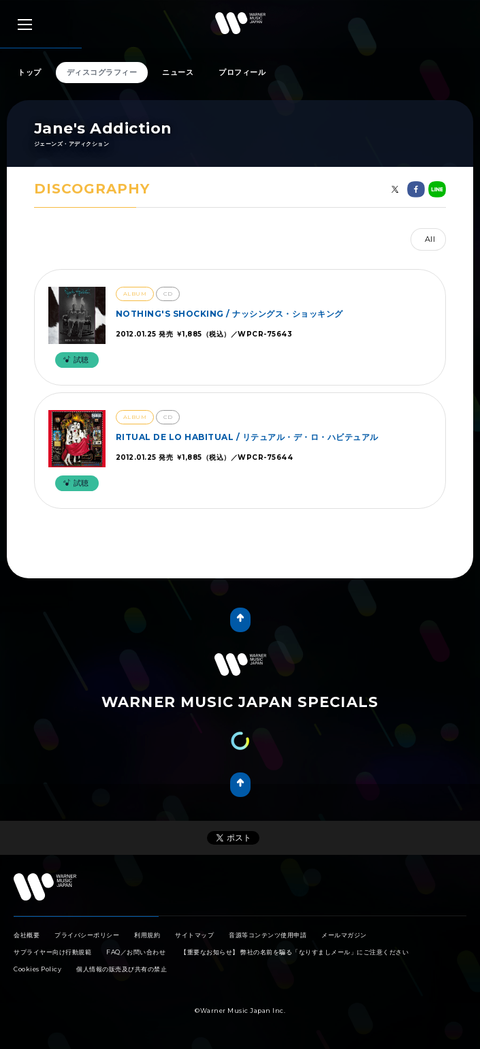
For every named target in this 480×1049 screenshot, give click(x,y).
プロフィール (242, 72)
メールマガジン (344, 935)
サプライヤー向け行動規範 (52, 952)
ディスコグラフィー (102, 72)
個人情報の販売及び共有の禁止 (121, 969)
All (430, 239)
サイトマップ (194, 935)
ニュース (177, 72)
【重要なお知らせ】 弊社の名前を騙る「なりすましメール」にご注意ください (294, 952)
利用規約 (147, 935)
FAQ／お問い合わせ (135, 952)
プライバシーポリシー (86, 935)
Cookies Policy (37, 969)
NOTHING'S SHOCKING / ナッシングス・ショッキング (229, 314)
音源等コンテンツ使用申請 (267, 935)
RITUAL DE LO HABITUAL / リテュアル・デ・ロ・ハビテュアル (247, 437)
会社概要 (26, 935)
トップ (30, 72)
